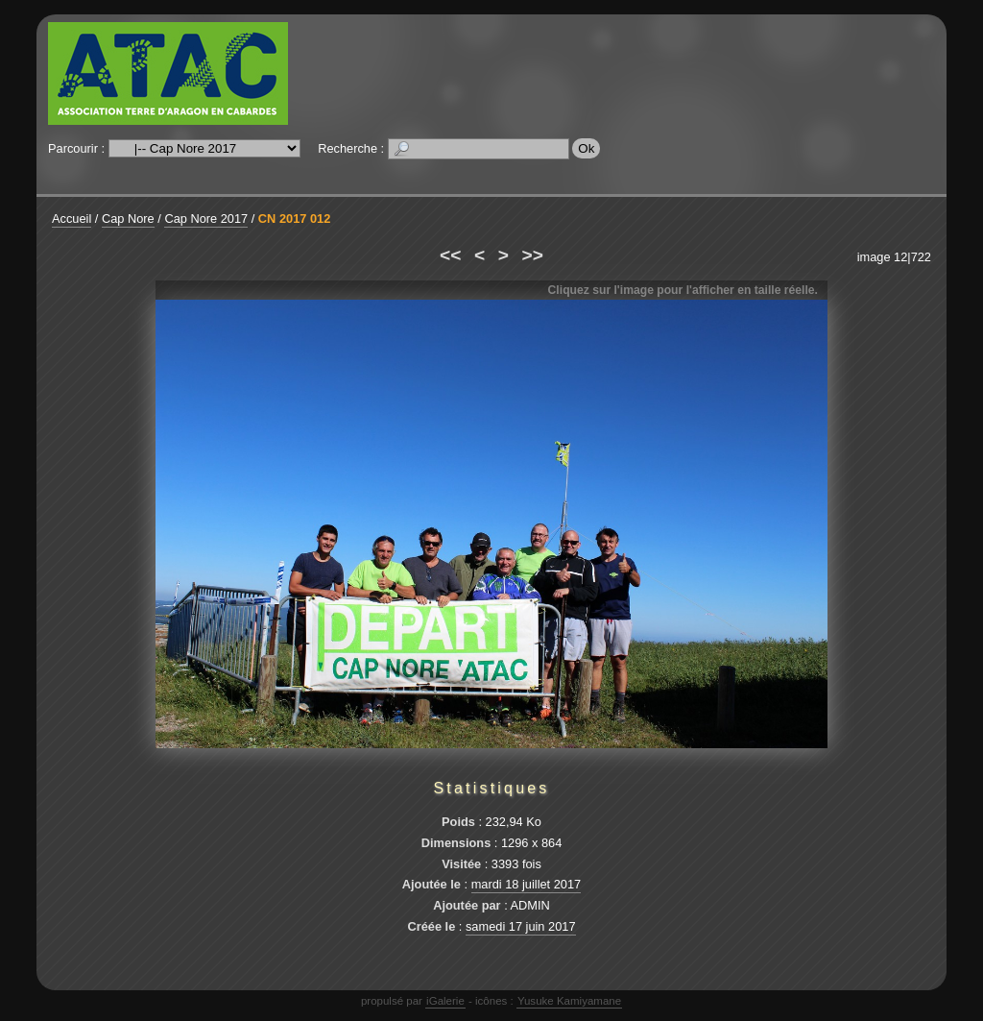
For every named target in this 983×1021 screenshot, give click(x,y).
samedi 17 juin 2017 (521, 926)
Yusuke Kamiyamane (569, 1001)
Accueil (71, 218)
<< (450, 255)
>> (532, 255)
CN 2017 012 (294, 218)
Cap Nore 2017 (206, 218)
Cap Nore (128, 218)
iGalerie (445, 1001)
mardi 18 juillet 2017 (526, 884)
